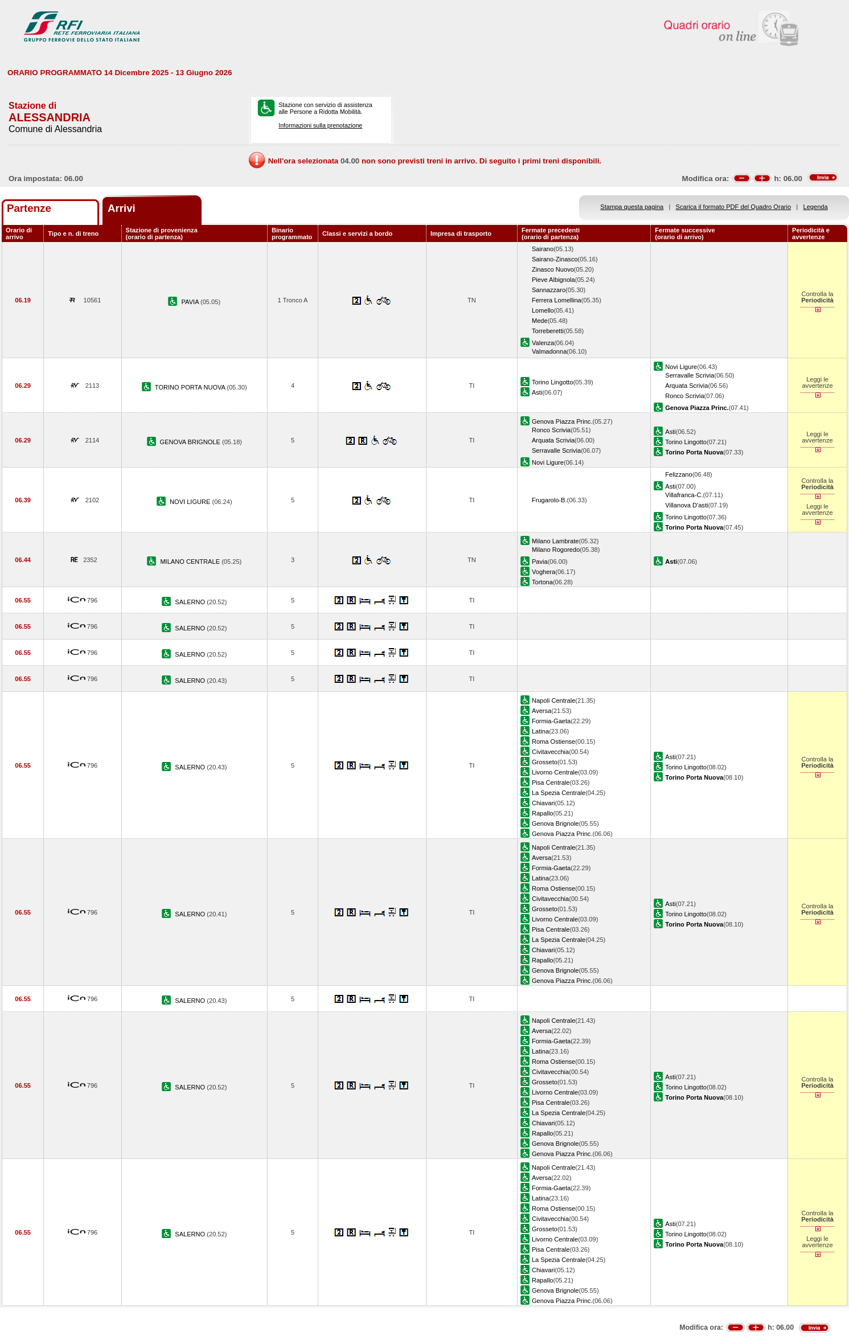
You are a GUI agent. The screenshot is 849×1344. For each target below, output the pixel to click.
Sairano (542, 248)
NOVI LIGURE (191, 501)
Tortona (542, 582)
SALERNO (191, 602)
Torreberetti (548, 330)
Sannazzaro (548, 289)
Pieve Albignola (553, 279)
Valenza (543, 342)
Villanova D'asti (686, 505)
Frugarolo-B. (549, 500)
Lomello (543, 310)
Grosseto (544, 762)
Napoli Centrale (553, 700)
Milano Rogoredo (556, 549)
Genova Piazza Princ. (562, 421)
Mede (540, 320)
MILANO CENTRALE (191, 561)
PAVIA (191, 301)
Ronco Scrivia (684, 395)
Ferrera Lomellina (556, 300)
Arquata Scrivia (686, 385)
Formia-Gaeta (551, 721)
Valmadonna (549, 351)
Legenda (815, 206)
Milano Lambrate (555, 541)
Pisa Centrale (551, 782)
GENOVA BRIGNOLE (191, 442)
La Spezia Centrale (558, 792)
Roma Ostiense (553, 741)
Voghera (543, 571)
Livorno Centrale (555, 772)
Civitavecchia (550, 751)
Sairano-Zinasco (555, 259)
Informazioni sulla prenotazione (320, 125)
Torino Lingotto (552, 382)
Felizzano (678, 474)
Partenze (29, 208)
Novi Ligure (681, 366)
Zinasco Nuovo (553, 269)
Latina (540, 731)
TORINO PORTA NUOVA (191, 387)
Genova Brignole (555, 823)
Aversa (541, 710)
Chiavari (543, 803)
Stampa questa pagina (631, 206)
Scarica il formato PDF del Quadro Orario (733, 206)
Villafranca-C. (684, 494)
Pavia (540, 561)
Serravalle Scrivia (689, 375)
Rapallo (542, 813)
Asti (537, 392)
